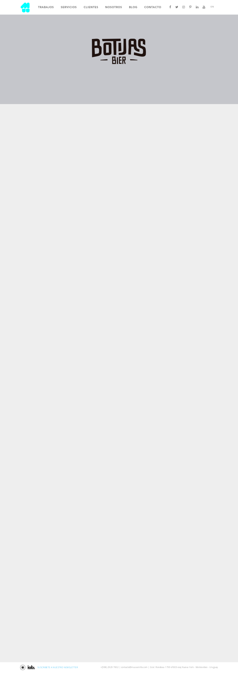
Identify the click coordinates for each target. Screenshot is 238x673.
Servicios (69, 7)
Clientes (91, 7)
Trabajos (46, 7)
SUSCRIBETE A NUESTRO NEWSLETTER (57, 667)
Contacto (152, 7)
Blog (133, 7)
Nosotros (113, 7)
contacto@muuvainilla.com (134, 667)
